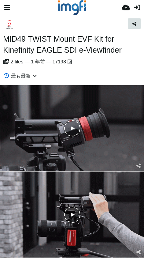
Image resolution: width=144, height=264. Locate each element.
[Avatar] (9, 24)
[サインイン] (137, 7)
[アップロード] (126, 7)
